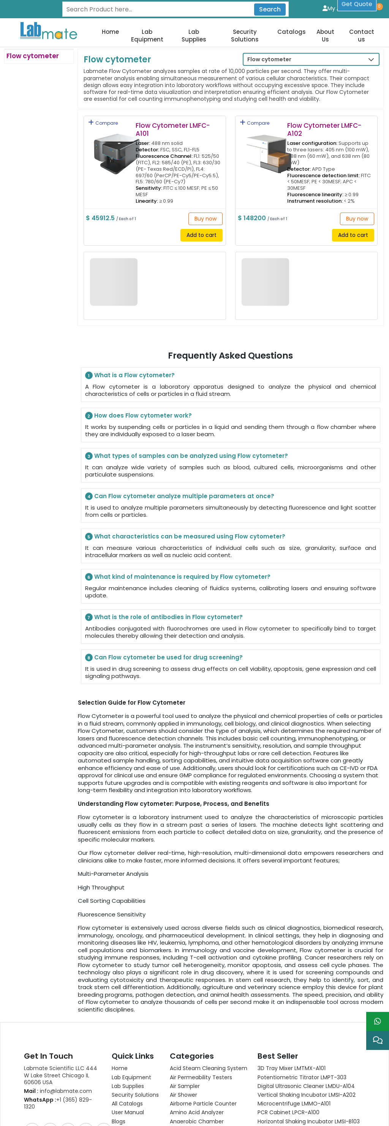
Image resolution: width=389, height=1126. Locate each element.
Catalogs (291, 32)
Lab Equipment (147, 35)
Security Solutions (245, 35)
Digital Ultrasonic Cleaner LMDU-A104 (306, 1018)
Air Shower (183, 1026)
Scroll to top (194, 1111)
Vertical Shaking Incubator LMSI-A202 (307, 1026)
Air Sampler (185, 1018)
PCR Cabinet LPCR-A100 (288, 1044)
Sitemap (100, 1111)
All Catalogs (127, 1035)
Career (121, 1070)
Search (270, 9)
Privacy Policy (65, 1111)
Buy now (205, 218)
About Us (325, 35)
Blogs (118, 1053)
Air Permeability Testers (201, 1009)
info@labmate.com (58, 1023)
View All (179, 1062)
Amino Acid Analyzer (197, 1044)
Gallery (121, 1088)
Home (110, 32)
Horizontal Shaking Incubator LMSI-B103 (309, 1053)
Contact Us (127, 1079)
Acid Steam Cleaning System (208, 1000)
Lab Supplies (194, 35)
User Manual (128, 1044)
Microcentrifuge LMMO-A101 (294, 1035)
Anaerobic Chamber (197, 1053)
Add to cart (202, 235)
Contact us (361, 35)
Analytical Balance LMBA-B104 (297, 1062)
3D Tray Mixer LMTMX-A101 (292, 1000)
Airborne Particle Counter (203, 1035)
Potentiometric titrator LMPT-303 (302, 1009)
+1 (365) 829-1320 (58, 1035)
